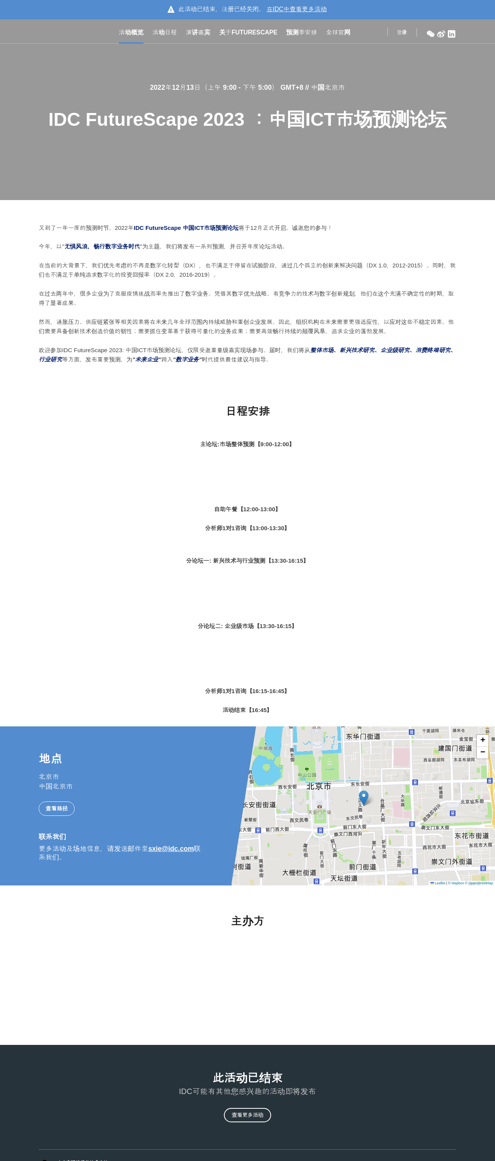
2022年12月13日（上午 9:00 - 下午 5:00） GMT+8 (227, 87)
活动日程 (164, 33)
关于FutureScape (248, 33)
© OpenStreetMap (479, 881)
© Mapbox (456, 881)
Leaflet (438, 881)
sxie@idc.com (171, 847)
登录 (402, 33)
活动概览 (131, 33)
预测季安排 (301, 33)
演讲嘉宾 (198, 33)
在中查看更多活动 (296, 9)
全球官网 (338, 33)
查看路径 (57, 807)
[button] (364, 797)
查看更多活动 (247, 1118)
